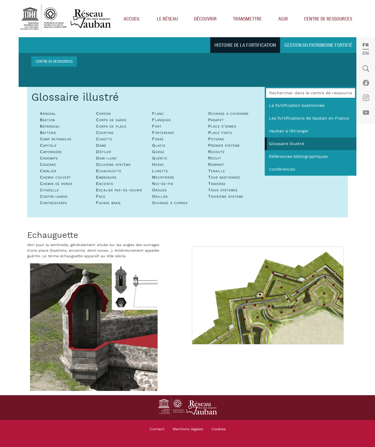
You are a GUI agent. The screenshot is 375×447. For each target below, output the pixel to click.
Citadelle (49, 190)
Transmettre (247, 18)
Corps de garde (111, 120)
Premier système (224, 145)
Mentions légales (188, 429)
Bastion (47, 120)
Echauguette (108, 171)
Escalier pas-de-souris (119, 190)
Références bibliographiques (298, 156)
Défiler (103, 152)
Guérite (159, 158)
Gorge (158, 152)
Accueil (132, 18)
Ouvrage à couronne (228, 113)
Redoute (216, 152)
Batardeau (50, 126)
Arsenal (48, 113)
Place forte (220, 132)
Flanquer (161, 120)
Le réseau (167, 18)
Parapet (216, 120)
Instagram (366, 98)
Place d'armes (222, 126)
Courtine (105, 132)
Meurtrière (163, 177)
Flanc (158, 113)
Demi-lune (106, 158)
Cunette (104, 139)
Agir (283, 18)
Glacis (158, 145)
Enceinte (104, 184)
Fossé (158, 139)
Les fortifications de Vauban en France (309, 118)
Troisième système (225, 196)
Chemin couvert (55, 177)
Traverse (217, 184)
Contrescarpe (53, 203)
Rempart (216, 164)
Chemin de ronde (56, 184)
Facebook (366, 83)
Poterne (216, 139)
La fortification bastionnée (297, 105)
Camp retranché (55, 139)
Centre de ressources (328, 18)
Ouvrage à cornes (170, 203)
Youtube (366, 112)
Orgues (159, 190)
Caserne (48, 164)
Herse (158, 164)
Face (101, 196)
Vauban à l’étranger (289, 131)
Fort (157, 126)
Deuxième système (113, 164)
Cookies (219, 429)
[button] (94, 327)
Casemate (49, 158)
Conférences (282, 169)
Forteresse (163, 132)
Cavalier (48, 171)
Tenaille (216, 171)
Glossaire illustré (286, 144)
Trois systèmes (223, 190)
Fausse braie (108, 203)
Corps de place (111, 126)
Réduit (214, 158)
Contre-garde (54, 196)
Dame (101, 145)
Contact (157, 429)
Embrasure (106, 177)
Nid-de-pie (163, 184)
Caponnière (51, 152)
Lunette (160, 171)
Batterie (48, 132)
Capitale (48, 145)
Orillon (160, 196)
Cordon (103, 113)
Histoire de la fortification (245, 45)
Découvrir (205, 18)
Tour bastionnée (224, 177)
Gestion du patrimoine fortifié (318, 45)
